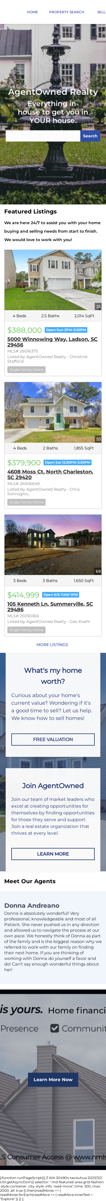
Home (32, 12)
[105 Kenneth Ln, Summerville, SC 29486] (53, 545)
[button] (10, 136)
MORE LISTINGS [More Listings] (52, 644)
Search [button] (90, 135)
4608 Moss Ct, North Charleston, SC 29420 (50, 475)
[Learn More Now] (53, 1080)
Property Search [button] (66, 12)
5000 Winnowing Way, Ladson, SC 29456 (52, 342)
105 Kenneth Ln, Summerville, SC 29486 (50, 607)
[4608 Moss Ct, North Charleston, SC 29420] (53, 412)
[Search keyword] (43, 136)
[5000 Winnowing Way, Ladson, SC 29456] (53, 280)
